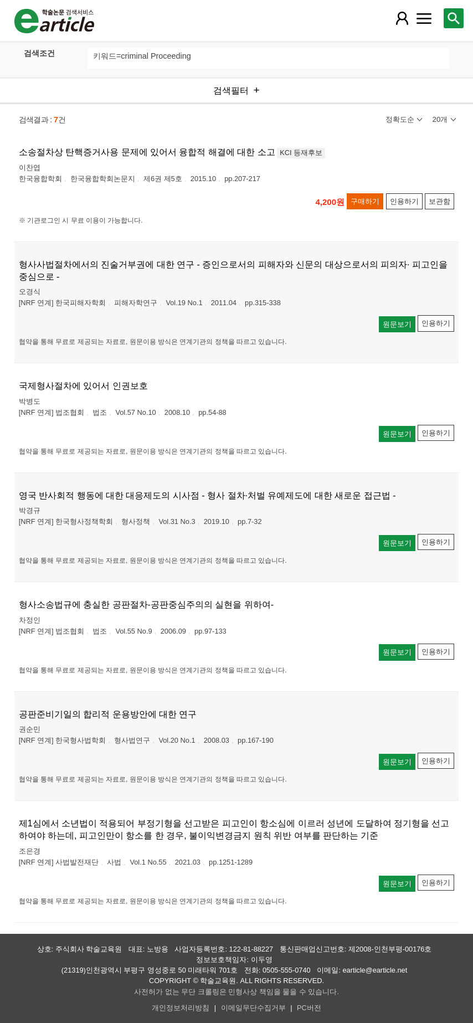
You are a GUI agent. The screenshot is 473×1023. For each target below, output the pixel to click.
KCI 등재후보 (301, 152)
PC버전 (309, 1008)
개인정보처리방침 (180, 1008)
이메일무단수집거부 (253, 1008)
